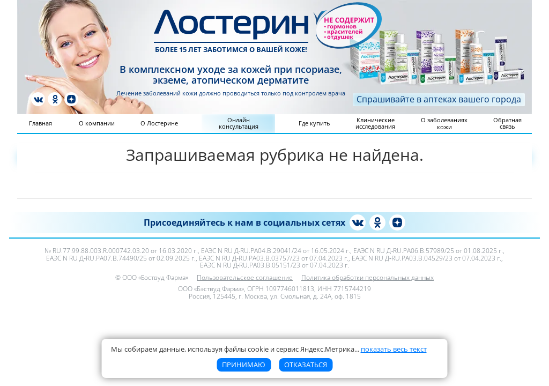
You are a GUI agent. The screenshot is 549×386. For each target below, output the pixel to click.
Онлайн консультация (238, 123)
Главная (40, 123)
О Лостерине (159, 123)
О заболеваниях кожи (444, 123)
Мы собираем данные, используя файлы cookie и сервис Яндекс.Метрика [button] (269, 349)
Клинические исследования (375, 123)
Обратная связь (507, 123)
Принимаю (243, 364)
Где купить (314, 123)
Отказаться (305, 364)
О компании (97, 123)
